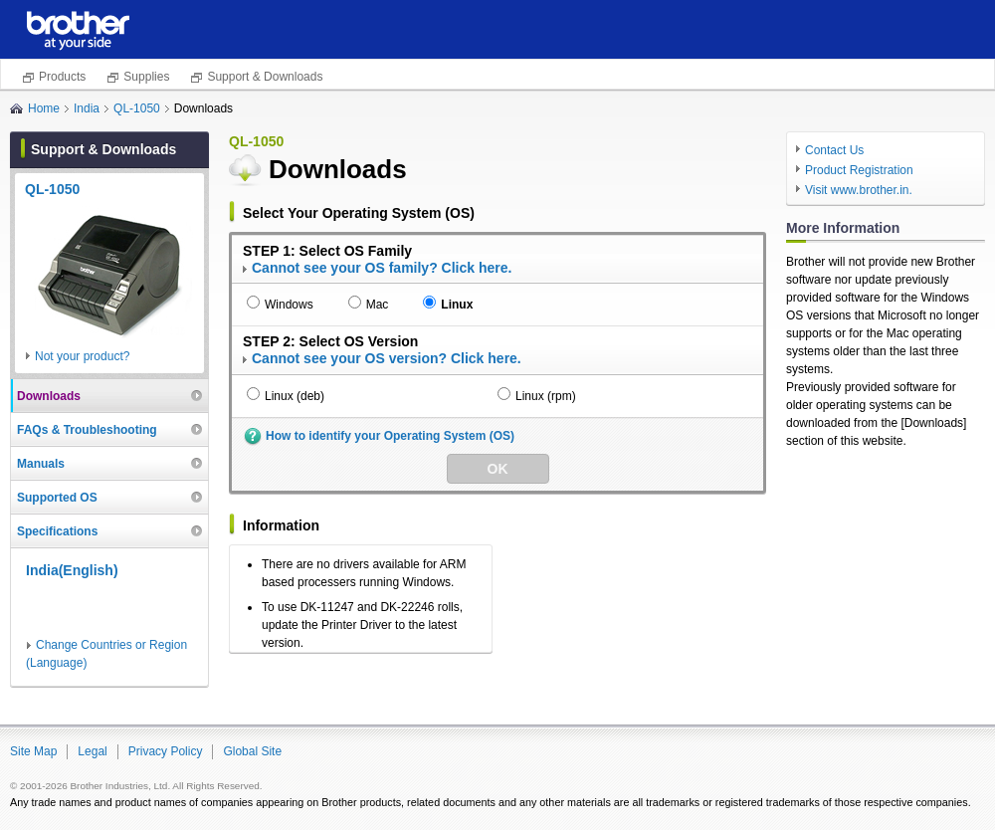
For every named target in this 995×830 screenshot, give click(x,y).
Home (44, 108)
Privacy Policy (165, 751)
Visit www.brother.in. (858, 190)
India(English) (72, 570)
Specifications (57, 531)
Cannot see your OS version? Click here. (386, 358)
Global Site (252, 751)
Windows (289, 304)
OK (498, 469)
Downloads (49, 396)
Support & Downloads (264, 77)
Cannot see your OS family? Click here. (381, 268)
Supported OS (57, 498)
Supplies (146, 77)
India (87, 108)
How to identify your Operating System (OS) (390, 436)
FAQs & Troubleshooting (87, 430)
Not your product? (82, 356)
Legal (92, 751)
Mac (377, 304)
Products (62, 77)
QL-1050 (136, 108)
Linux (457, 304)
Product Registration (859, 170)
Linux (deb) (294, 396)
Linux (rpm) (545, 396)
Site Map (33, 751)
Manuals (41, 464)
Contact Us (834, 150)
